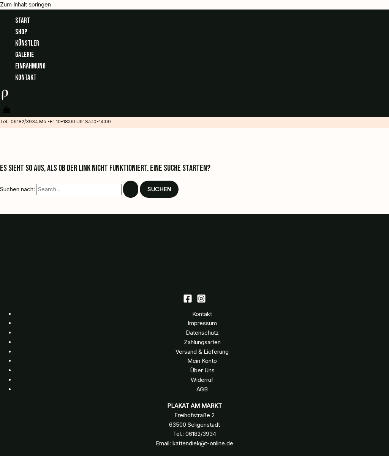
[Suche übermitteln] (130, 189)
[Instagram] (201, 301)
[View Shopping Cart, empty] (7, 110)
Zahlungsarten (202, 342)
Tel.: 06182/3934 (19, 121)
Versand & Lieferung (202, 351)
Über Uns (202, 370)
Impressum (202, 323)
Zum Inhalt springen (25, 4)
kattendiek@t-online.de (202, 443)
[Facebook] (187, 301)
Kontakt (202, 314)
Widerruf (202, 379)
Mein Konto (202, 360)
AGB (202, 389)
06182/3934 (200, 433)
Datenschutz (202, 332)
